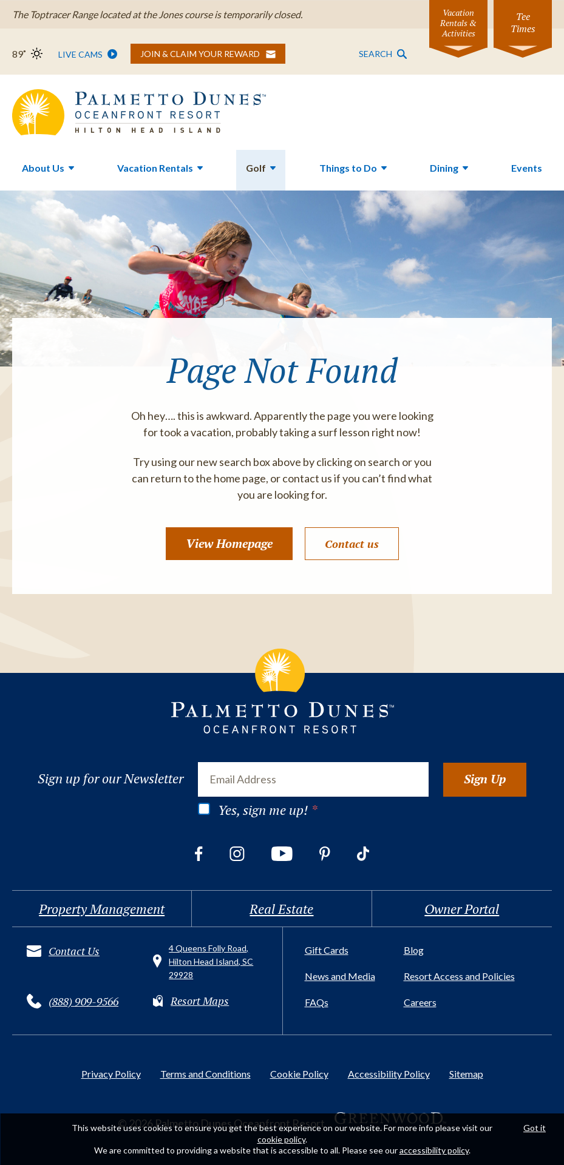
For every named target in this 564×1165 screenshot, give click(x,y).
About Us (43, 168)
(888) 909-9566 (83, 1001)
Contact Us (74, 951)
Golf (256, 168)
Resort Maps (200, 1000)
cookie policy (281, 1139)
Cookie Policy (299, 1073)
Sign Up (485, 779)
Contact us (352, 543)
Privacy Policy (111, 1073)
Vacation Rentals (155, 168)
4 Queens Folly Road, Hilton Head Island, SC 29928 (211, 961)
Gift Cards (326, 950)
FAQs (316, 1002)
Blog (414, 950)
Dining (444, 168)
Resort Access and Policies (459, 976)
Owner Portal (461, 908)
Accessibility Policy (389, 1073)
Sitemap (466, 1073)
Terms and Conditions (205, 1073)
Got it (534, 1128)
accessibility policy (434, 1150)
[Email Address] (313, 779)
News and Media (340, 976)
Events (526, 168)
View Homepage (229, 543)
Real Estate (281, 908)
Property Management (102, 908)
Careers (420, 1002)
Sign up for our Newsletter (110, 778)
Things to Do (348, 168)
